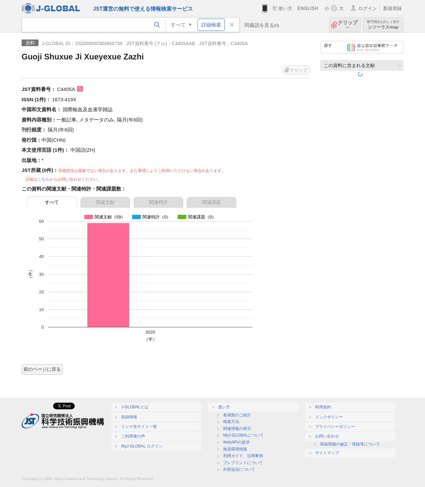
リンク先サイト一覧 (139, 426)
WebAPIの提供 (236, 442)
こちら (43, 179)
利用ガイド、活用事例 (243, 455)
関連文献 (105, 202)
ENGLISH (307, 8)
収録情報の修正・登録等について (350, 444)
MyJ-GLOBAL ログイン (142, 446)
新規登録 (392, 8)
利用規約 (323, 407)
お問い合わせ (327, 436)
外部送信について (239, 469)
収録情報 (129, 417)
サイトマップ (327, 452)
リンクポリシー (329, 417)
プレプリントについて (243, 462)
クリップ (348, 25)
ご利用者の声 (133, 436)
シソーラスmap (383, 25)
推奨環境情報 (235, 449)
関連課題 (211, 202)
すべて (52, 202)
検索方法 (231, 421)
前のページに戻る (42, 369)
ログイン (367, 8)
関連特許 (158, 202)
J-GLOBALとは (134, 407)
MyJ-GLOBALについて (243, 435)
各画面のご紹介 (237, 415)
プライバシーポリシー (335, 426)
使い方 (285, 8)
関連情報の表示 (237, 428)
